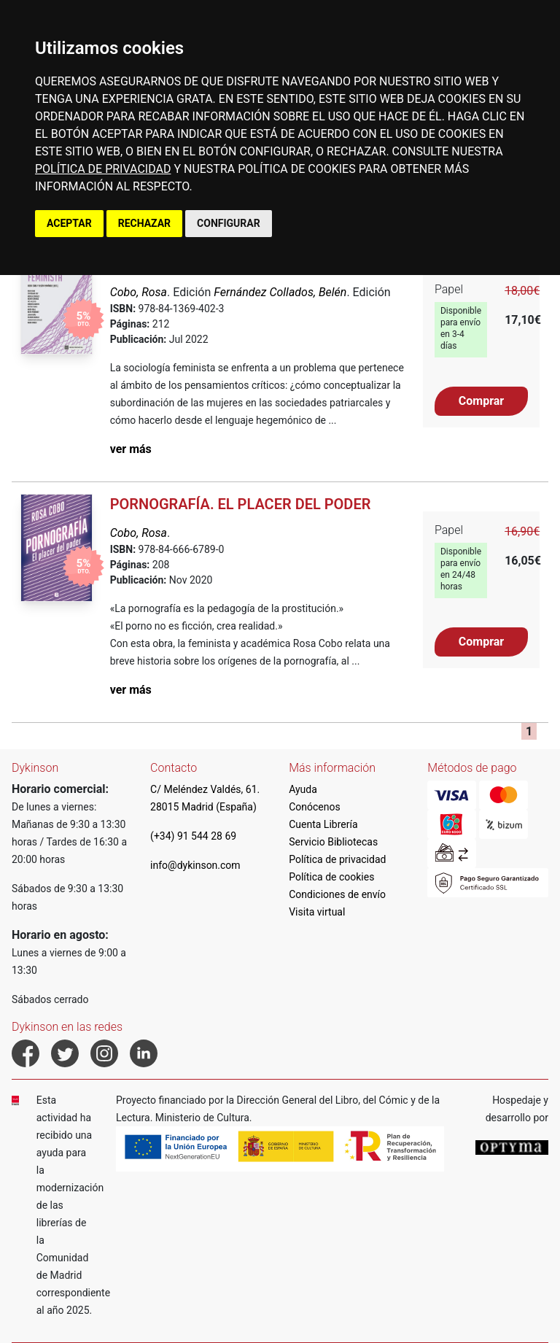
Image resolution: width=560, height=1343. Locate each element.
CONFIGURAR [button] (228, 223)
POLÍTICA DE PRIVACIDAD (103, 169)
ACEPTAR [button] (69, 223)
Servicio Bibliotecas (333, 842)
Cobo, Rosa (138, 292)
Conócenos (315, 807)
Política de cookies (331, 877)
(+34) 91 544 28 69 (193, 836)
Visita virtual (317, 912)
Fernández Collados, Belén (280, 292)
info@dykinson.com (195, 865)
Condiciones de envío (337, 894)
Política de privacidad (337, 859)
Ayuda (303, 789)
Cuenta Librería (323, 824)
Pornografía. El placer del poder (240, 504)
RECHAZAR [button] (144, 223)
